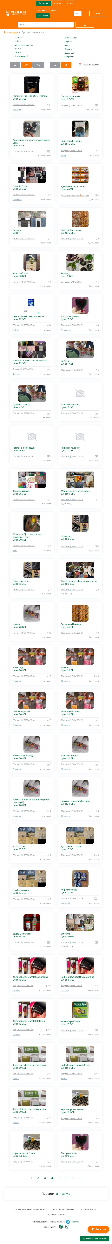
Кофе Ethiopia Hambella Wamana (29, 1109)
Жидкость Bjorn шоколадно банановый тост (27, 536)
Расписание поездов (57, 1214)
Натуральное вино (70, 316)
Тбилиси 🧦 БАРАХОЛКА (24, 104)
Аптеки (70, 3)
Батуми (41, 11)
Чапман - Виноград (23, 755)
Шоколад (66, 536)
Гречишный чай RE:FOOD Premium (30, 96)
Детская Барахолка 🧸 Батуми (75, 195)
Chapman (17, 681)
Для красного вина (71, 846)
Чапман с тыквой (70, 404)
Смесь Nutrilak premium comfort (29, 316)
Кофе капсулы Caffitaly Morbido (77, 977)
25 (15, 65)
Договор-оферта (88, 1209)
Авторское (66, 330)
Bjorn (15, 550)
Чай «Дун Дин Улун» (71, 141)
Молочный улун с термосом (75, 491)
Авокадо (65, 273)
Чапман (16, 624)
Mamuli (16, 1078)
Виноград (18, 667)
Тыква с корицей (21, 711)
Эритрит (65, 933)
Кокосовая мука (21, 491)
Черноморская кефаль (73, 1109)
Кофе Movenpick (69, 889)
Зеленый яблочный (71, 711)
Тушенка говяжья (21, 404)
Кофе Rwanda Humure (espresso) (29, 1065)
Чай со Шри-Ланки (70, 1021)
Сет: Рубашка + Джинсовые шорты (79, 581)
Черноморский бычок (24, 1153)
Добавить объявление (94, 1238)
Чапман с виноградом (24, 448)
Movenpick (65, 903)
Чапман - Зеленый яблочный (75, 801)
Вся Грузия (43, 16)
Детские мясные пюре (72, 186)
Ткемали (17, 230)
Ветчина (65, 361)
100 (38, 65)
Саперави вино (69, 1153)
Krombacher (19, 846)
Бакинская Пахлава (71, 624)
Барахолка (43, 3)
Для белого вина (21, 890)
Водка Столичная (22, 933)
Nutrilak (16, 330)
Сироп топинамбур (71, 96)
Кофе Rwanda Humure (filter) (75, 1065)
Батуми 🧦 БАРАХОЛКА (71, 105)
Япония (16, 374)
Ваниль (64, 667)
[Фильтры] (98, 1229)
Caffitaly (16, 990)
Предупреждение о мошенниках (30, 1209)
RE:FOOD (17, 109)
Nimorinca (17, 199)
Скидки (57, 3)
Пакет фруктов (20, 581)
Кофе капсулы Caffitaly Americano (30, 977)
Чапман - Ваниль (69, 755)
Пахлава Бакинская (71, 230)
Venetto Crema (20, 273)
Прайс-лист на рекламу (63, 1209)
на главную (62, 1194)
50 (26, 65)
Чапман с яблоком (70, 448)
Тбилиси (53, 11)
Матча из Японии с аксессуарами (30, 360)
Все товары (11, 32)
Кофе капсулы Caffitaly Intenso (29, 1021)
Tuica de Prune (20, 186)
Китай (63, 155)
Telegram (74, 1222)
